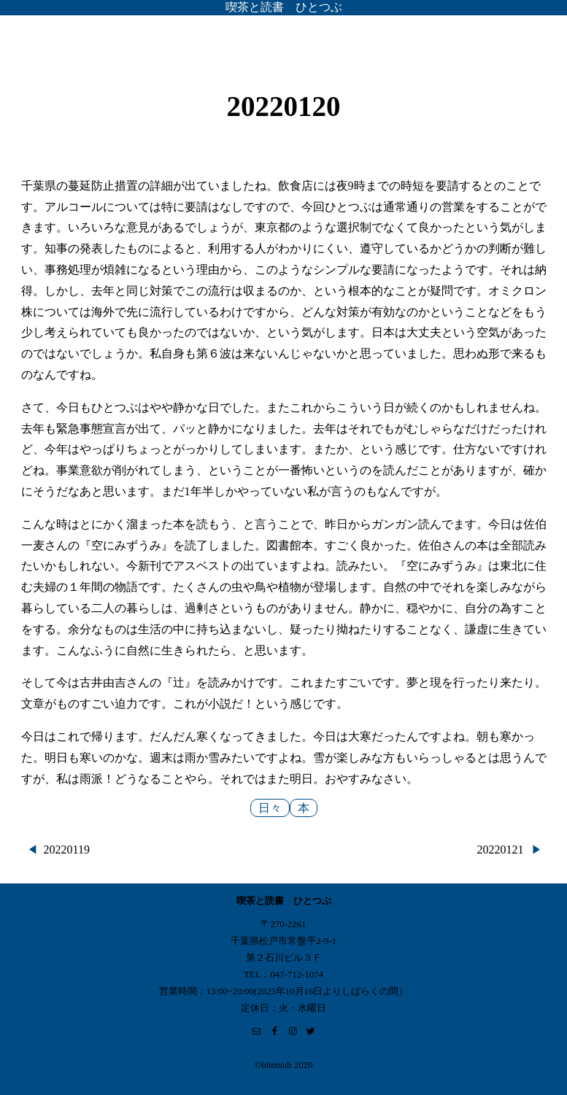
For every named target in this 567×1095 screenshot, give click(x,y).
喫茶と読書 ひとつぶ (283, 7)
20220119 (67, 849)
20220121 (500, 849)
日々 (270, 808)
